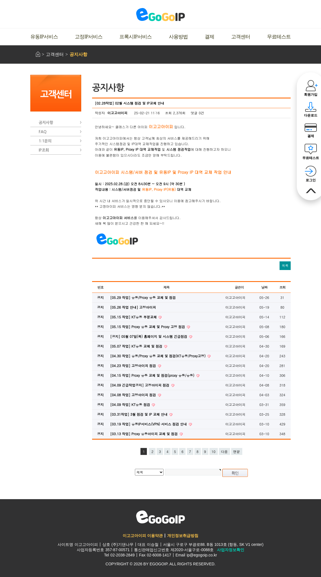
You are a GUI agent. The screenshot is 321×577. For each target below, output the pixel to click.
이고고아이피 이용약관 (143, 535)
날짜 (264, 287)
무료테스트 (279, 36)
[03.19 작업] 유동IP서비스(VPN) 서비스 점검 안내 (149, 424)
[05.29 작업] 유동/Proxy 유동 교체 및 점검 (143, 297)
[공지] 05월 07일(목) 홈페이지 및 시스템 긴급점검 (149, 336)
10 (214, 451)
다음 (224, 451)
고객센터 (240, 36)
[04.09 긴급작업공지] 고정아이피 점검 (140, 385)
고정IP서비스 (88, 36)
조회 (282, 287)
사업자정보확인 (230, 550)
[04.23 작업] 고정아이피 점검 (133, 365)
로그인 (311, 180)
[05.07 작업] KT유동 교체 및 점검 (136, 346)
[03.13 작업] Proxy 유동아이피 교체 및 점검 (144, 433)
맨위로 (311, 191)
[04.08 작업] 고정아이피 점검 (133, 394)
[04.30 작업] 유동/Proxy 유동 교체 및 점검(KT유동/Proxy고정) (158, 355)
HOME (38, 54)
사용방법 (178, 36)
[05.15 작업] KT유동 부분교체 (134, 316)
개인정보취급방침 (182, 535)
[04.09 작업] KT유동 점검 (130, 404)
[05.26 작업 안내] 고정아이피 (133, 307)
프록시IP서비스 (135, 36)
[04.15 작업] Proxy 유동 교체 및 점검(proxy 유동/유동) (153, 375)
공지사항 (78, 54)
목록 (285, 265)
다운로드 (310, 115)
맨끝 (236, 451)
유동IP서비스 (44, 36)
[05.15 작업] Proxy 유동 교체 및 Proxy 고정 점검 (148, 326)
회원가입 (310, 94)
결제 (209, 36)
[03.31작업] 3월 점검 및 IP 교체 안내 (139, 414)
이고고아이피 (160, 516)
